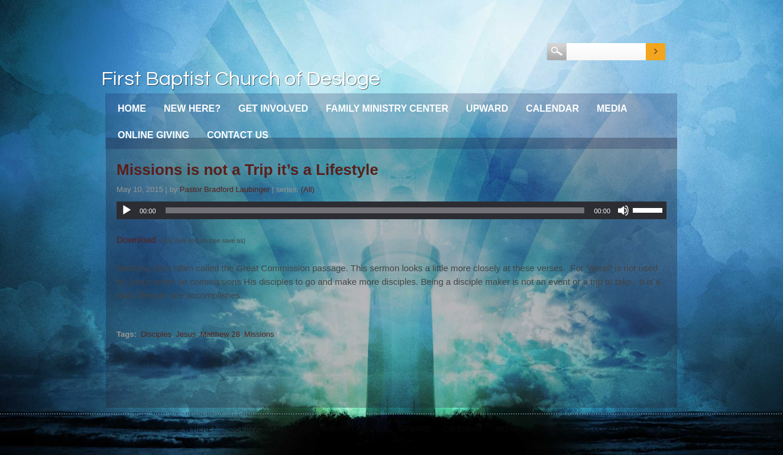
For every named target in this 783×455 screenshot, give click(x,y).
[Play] (126, 210)
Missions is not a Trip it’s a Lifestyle (247, 169)
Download (136, 240)
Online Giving (153, 135)
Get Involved (273, 108)
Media (612, 108)
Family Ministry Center (387, 108)
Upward (487, 108)
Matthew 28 (220, 334)
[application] (391, 210)
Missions (259, 334)
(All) (308, 189)
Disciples (156, 334)
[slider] (375, 210)
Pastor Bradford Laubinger (225, 189)
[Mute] (623, 210)
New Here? (192, 108)
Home (132, 108)
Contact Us (237, 135)
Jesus (186, 334)
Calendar (552, 108)
